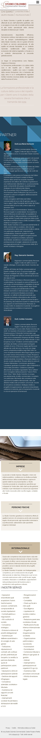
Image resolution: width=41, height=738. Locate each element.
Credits (14, 728)
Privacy (8, 728)
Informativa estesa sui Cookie (26, 728)
